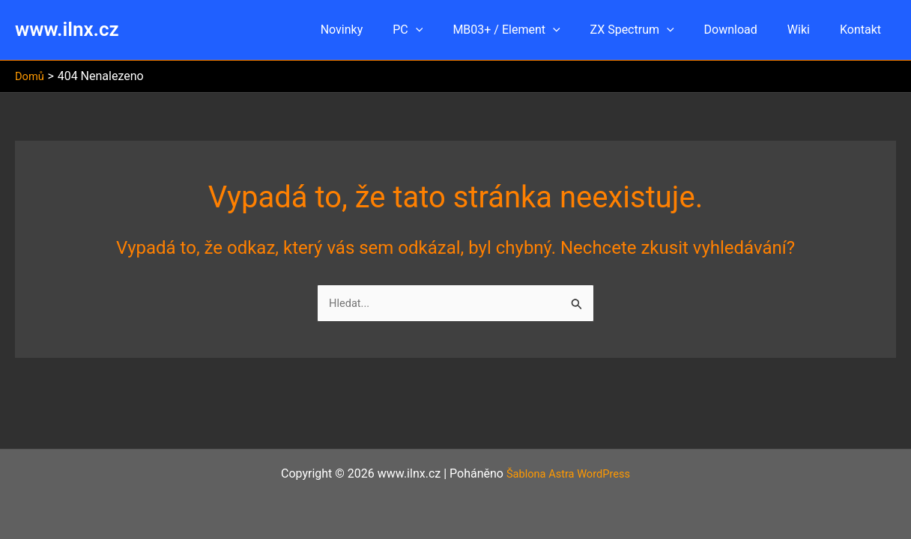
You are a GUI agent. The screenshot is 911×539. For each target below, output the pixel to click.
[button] (448, 30)
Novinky (381, 29)
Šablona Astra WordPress (568, 473)
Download (745, 29)
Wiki (807, 29)
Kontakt (863, 29)
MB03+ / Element (533, 30)
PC (441, 30)
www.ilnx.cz (67, 29)
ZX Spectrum (653, 30)
